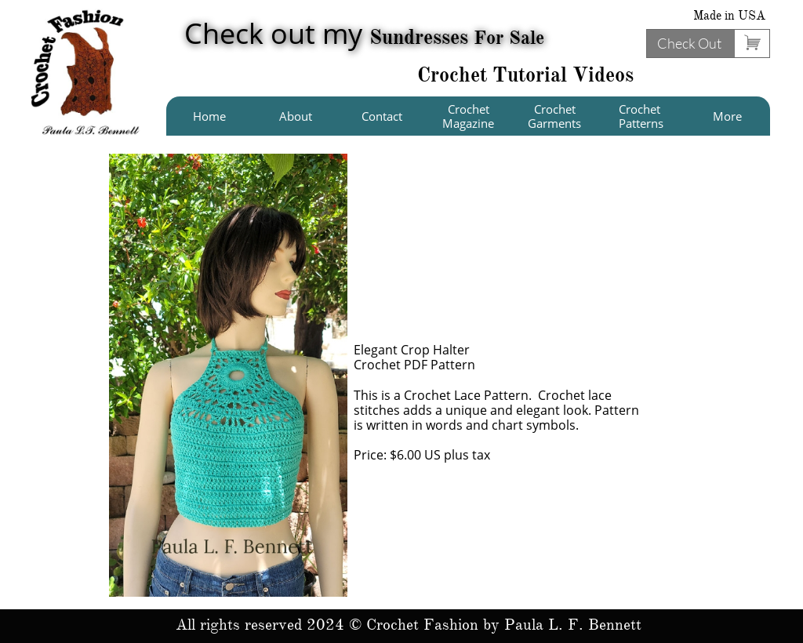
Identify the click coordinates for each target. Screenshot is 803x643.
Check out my (364, 33)
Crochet (454, 74)
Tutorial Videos (563, 74)
